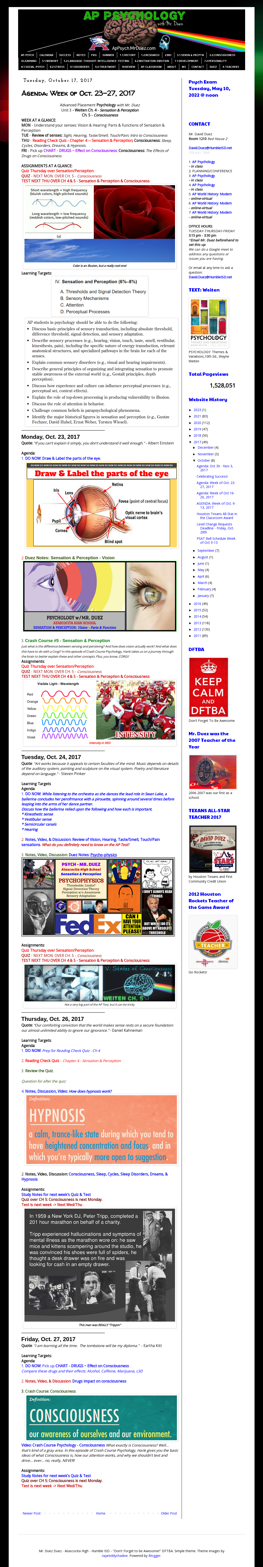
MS (184, 66)
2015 (198, 610)
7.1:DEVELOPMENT (187, 61)
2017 (198, 442)
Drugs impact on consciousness (99, 1381)
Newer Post (32, 1513)
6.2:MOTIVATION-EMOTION (152, 61)
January (204, 595)
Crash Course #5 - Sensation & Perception (67, 640)
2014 (198, 616)
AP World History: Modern (212, 194)
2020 (198, 422)
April (201, 576)
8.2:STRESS (57, 66)
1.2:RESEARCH (150, 55)
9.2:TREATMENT (105, 66)
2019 (198, 429)
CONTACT (197, 66)
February (205, 589)
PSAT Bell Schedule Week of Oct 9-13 (216, 540)
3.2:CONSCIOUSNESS (222, 55)
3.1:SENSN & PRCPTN (190, 55)
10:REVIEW (128, 66)
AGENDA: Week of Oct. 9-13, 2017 (216, 505)
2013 (198, 623)
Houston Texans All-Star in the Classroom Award (217, 516)
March (203, 582)
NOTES (80, 55)
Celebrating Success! (212, 476)
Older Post (169, 1513)
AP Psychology (203, 162)
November (206, 454)
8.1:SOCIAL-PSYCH (32, 66)
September (206, 550)
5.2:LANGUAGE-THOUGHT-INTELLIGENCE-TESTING (96, 61)
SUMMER (108, 55)
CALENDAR (46, 55)
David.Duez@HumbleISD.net (210, 148)
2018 (198, 435)
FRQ (94, 55)
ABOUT (171, 66)
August (203, 557)
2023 (198, 410)
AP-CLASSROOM (151, 66)
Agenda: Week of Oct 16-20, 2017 (216, 495)
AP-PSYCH (27, 55)
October (204, 460)
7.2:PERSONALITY (215, 61)
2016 (198, 603)
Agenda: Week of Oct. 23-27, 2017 (216, 484)
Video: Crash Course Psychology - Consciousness (63, 1445)
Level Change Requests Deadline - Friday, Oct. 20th (215, 528)
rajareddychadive (115, 1555)
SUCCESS (65, 55)
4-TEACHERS (231, 66)
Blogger (154, 1555)
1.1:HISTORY (127, 55)
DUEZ (213, 66)
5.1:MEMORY (50, 61)
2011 (198, 635)
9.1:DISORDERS (79, 66)
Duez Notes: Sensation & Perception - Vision (70, 558)
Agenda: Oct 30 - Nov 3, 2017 (215, 468)
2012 (198, 629)
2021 (198, 416)
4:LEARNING (28, 61)
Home (100, 1513)
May (201, 570)
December (206, 447)
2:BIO (168, 55)
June (201, 563)
